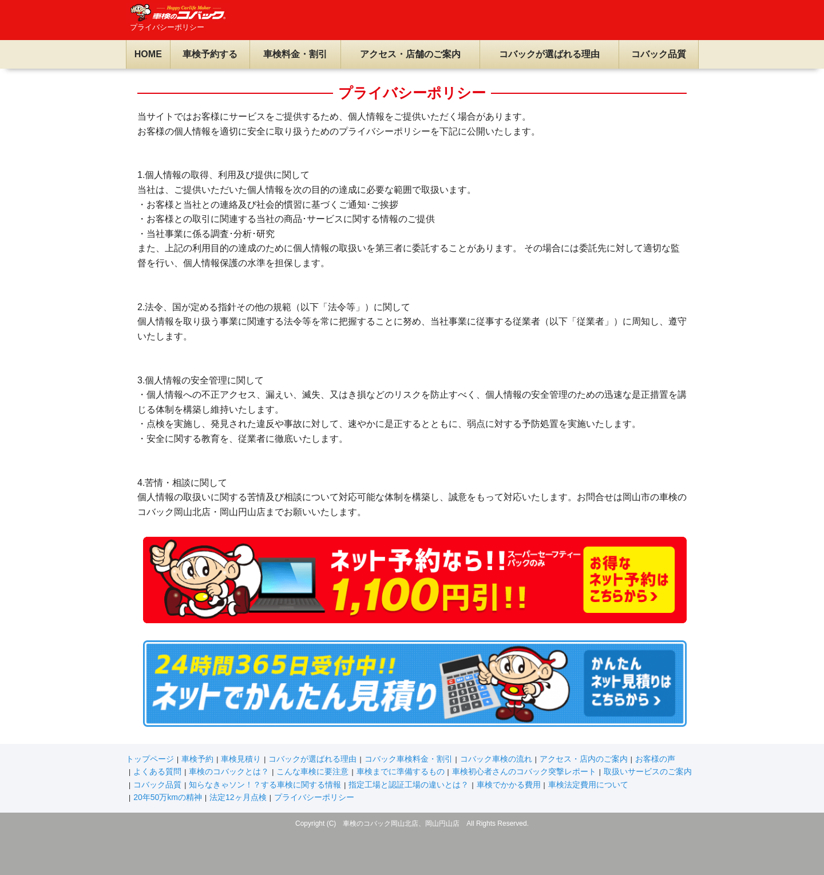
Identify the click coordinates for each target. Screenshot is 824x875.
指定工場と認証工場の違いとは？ (408, 784)
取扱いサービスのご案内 (648, 771)
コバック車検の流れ (496, 758)
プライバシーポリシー (314, 797)
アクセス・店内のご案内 (584, 758)
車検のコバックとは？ (229, 771)
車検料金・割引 (295, 54)
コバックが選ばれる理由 (549, 54)
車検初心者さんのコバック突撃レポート (524, 771)
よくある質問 (157, 771)
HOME (148, 54)
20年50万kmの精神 (167, 797)
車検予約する (210, 54)
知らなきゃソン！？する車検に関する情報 (265, 784)
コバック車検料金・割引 (409, 758)
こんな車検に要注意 (312, 771)
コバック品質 (658, 54)
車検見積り (241, 758)
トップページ (150, 758)
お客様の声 (655, 758)
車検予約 (197, 758)
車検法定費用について (588, 784)
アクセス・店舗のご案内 (410, 54)
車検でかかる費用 (509, 784)
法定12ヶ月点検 (238, 797)
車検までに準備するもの (400, 771)
